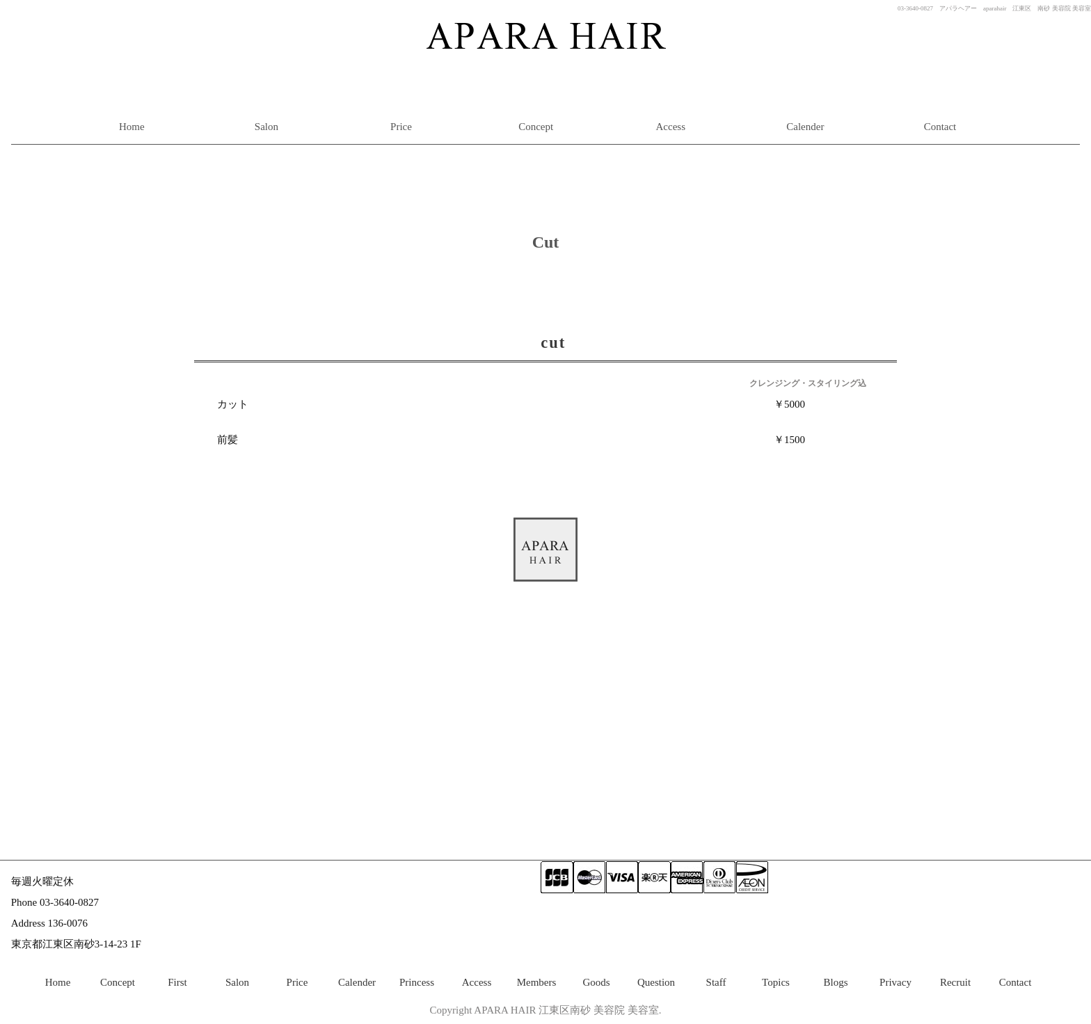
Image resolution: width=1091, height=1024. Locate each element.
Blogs (835, 982)
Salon (266, 126)
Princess (416, 982)
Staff (716, 982)
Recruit (955, 982)
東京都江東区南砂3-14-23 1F (76, 944)
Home (132, 126)
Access (670, 126)
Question (656, 982)
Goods (596, 982)
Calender (805, 126)
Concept (535, 126)
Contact (940, 126)
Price (401, 126)
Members (537, 982)
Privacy (895, 982)
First (177, 982)
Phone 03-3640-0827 (55, 902)
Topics (776, 982)
